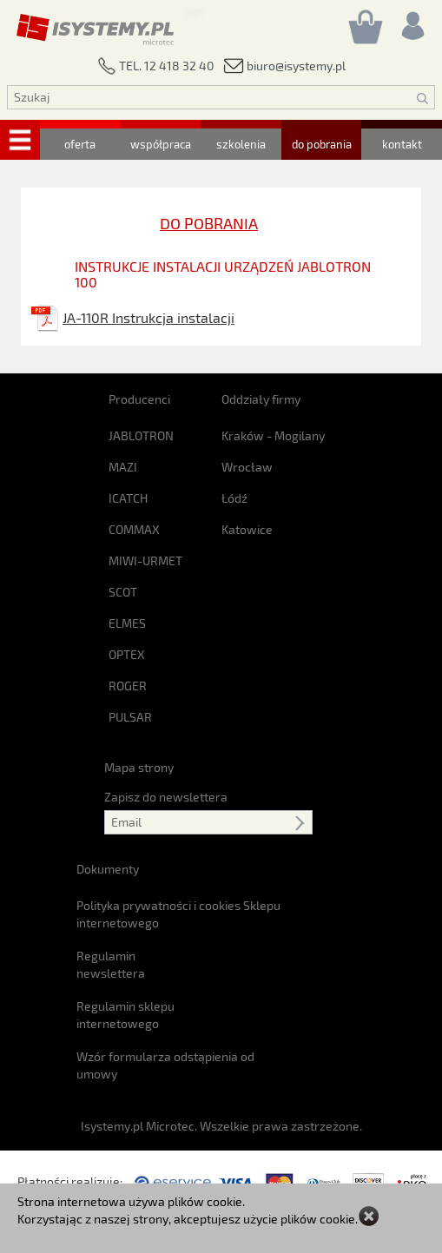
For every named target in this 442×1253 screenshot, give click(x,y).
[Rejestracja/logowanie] (411, 21)
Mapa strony (139, 767)
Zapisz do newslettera (166, 796)
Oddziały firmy (260, 399)
